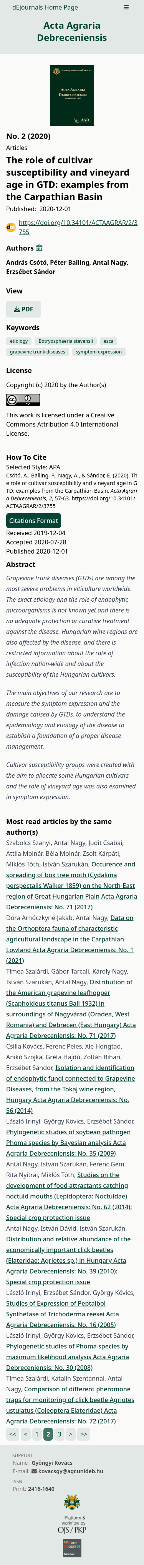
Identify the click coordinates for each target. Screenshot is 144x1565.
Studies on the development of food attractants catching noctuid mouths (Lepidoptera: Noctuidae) (67, 1185)
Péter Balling (70, 262)
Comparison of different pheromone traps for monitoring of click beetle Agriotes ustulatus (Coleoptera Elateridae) (70, 1400)
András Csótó (27, 262)
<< (12, 1434)
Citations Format (33, 520)
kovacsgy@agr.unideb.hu (70, 1471)
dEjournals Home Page (45, 7)
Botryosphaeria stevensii (65, 341)
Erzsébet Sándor (30, 271)
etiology (19, 341)
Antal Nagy (110, 262)
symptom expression (99, 352)
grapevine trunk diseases (37, 352)
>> (83, 1434)
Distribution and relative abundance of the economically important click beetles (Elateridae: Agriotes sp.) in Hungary (68, 1250)
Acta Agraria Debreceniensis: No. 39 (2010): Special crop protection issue (66, 1271)
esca (108, 341)
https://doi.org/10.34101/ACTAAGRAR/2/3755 (71, 227)
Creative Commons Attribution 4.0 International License (62, 424)
